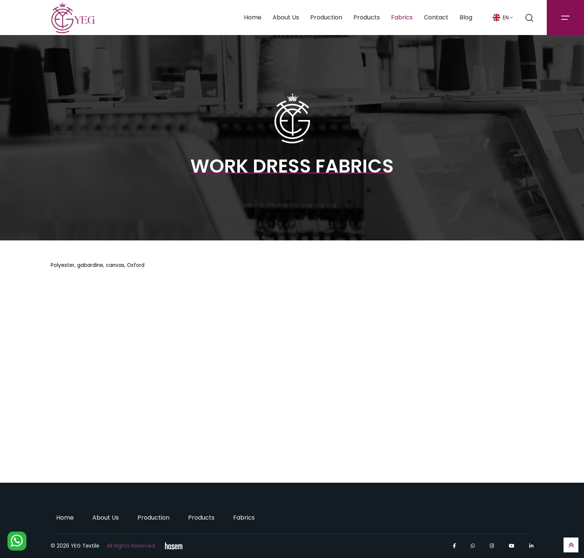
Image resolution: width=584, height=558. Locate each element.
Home (252, 17)
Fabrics (402, 17)
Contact (436, 17)
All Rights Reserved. (131, 545)
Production (326, 17)
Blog (466, 17)
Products (366, 17)
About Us (286, 17)
